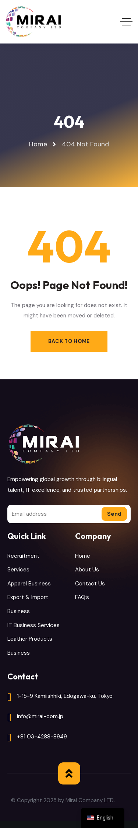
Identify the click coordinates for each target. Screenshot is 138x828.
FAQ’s (82, 597)
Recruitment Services (23, 563)
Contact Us (90, 583)
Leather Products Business (29, 646)
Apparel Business (29, 583)
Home (82, 556)
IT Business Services (33, 625)
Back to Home (69, 341)
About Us (87, 569)
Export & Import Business (27, 604)
